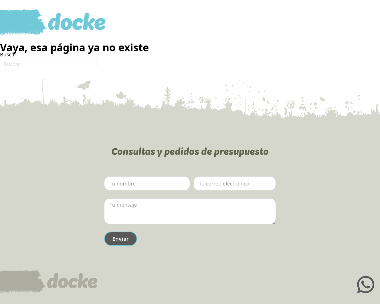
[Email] (234, 183)
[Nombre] (147, 183)
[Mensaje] (190, 211)
